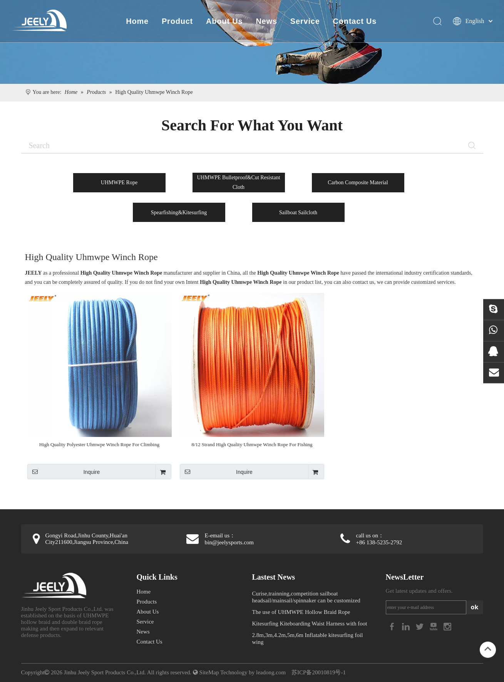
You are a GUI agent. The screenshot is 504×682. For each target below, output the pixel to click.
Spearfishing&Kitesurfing (179, 212)
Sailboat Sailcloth (298, 212)
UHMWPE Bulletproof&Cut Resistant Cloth (238, 182)
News (265, 21)
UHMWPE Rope (119, 182)
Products (147, 602)
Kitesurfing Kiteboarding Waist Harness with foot (309, 623)
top (487, 648)
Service (304, 21)
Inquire (63, 471)
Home (137, 21)
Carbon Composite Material (358, 182)
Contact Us (354, 21)
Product (176, 21)
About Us (224, 21)
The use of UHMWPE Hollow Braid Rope (301, 612)
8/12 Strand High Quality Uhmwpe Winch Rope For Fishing (251, 444)
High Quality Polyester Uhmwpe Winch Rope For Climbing (99, 444)
